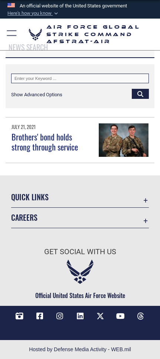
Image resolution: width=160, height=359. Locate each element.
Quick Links (30, 197)
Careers (24, 217)
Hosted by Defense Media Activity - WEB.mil (80, 349)
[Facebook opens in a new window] (39, 316)
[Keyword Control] (80, 78)
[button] (33, 13)
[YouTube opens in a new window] (120, 316)
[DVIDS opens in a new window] (19, 316)
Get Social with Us (80, 252)
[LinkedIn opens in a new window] (80, 316)
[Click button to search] (140, 93)
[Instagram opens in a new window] (59, 316)
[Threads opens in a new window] (140, 316)
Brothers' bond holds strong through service (45, 141)
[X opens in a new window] (100, 316)
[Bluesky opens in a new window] (80, 327)
